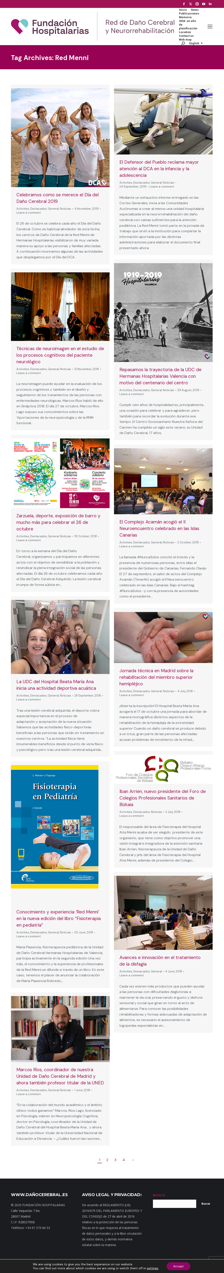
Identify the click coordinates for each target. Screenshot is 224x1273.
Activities (22, 209)
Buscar (205, 1203)
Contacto (68, 1266)
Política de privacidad (128, 1266)
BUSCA (159, 1195)
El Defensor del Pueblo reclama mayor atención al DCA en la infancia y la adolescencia (159, 168)
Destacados (38, 209)
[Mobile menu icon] (210, 26)
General (53, 209)
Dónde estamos (87, 1266)
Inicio (40, 1266)
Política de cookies (174, 1266)
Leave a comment (28, 213)
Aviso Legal (152, 1266)
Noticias (65, 209)
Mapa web (53, 1266)
